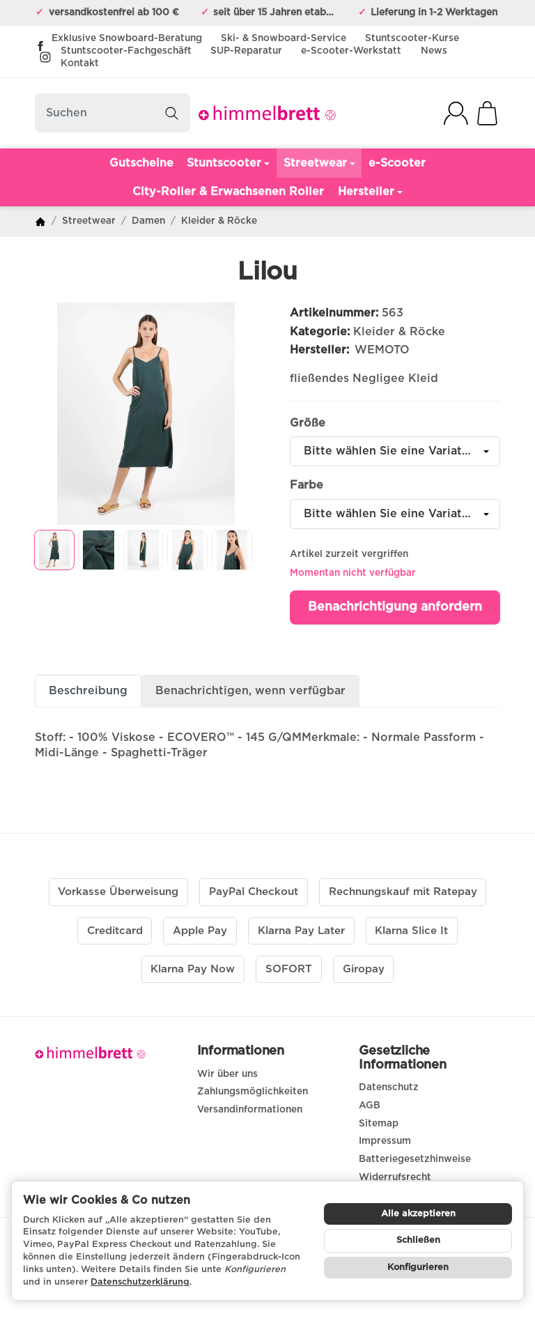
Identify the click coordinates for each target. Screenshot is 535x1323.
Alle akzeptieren (418, 1213)
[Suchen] (112, 112)
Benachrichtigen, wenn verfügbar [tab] (250, 690)
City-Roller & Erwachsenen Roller (228, 191)
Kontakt (80, 63)
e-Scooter (397, 163)
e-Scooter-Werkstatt (351, 51)
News (434, 51)
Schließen (418, 1240)
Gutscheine (141, 163)
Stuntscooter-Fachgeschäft (126, 51)
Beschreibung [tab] (88, 690)
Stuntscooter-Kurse (412, 38)
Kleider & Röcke (399, 331)
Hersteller (370, 191)
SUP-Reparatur (246, 51)
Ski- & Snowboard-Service (283, 38)
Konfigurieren (418, 1267)
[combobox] (395, 451)
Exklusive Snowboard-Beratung (127, 38)
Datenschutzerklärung (140, 1282)
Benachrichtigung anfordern (395, 607)
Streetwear (319, 163)
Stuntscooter (228, 163)
